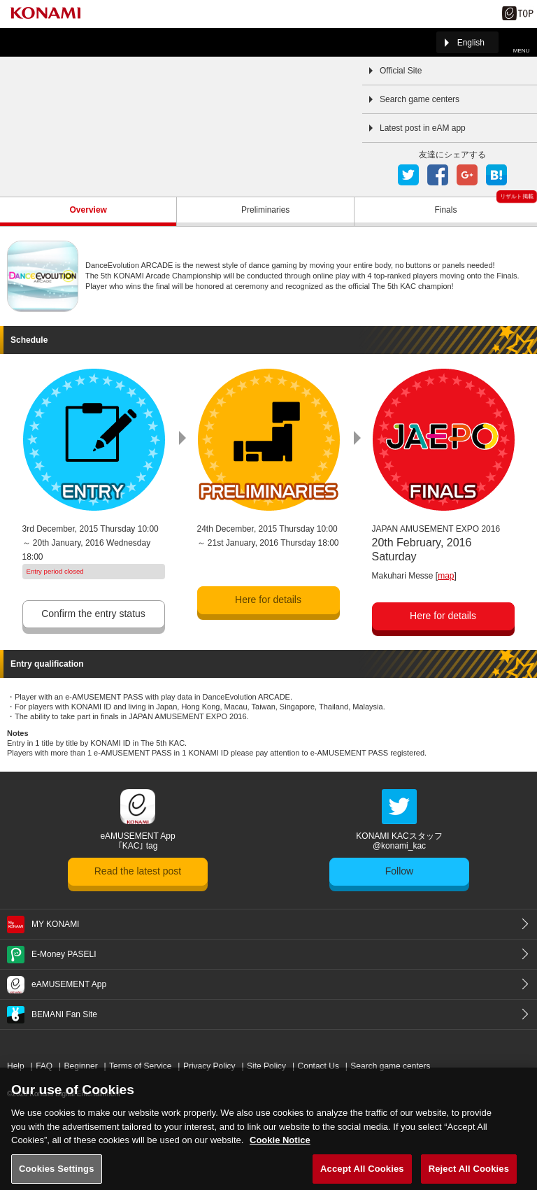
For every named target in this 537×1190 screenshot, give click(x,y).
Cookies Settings (56, 1175)
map (446, 576)
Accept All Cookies (362, 1175)
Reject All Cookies (469, 1175)
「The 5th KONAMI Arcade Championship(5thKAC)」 (45, 42)
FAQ (44, 1066)
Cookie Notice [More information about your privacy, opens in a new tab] (280, 1147)
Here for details (268, 599)
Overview (88, 210)
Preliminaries (265, 210)
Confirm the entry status (93, 613)
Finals (445, 210)
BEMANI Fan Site (64, 1014)
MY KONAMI (55, 924)
